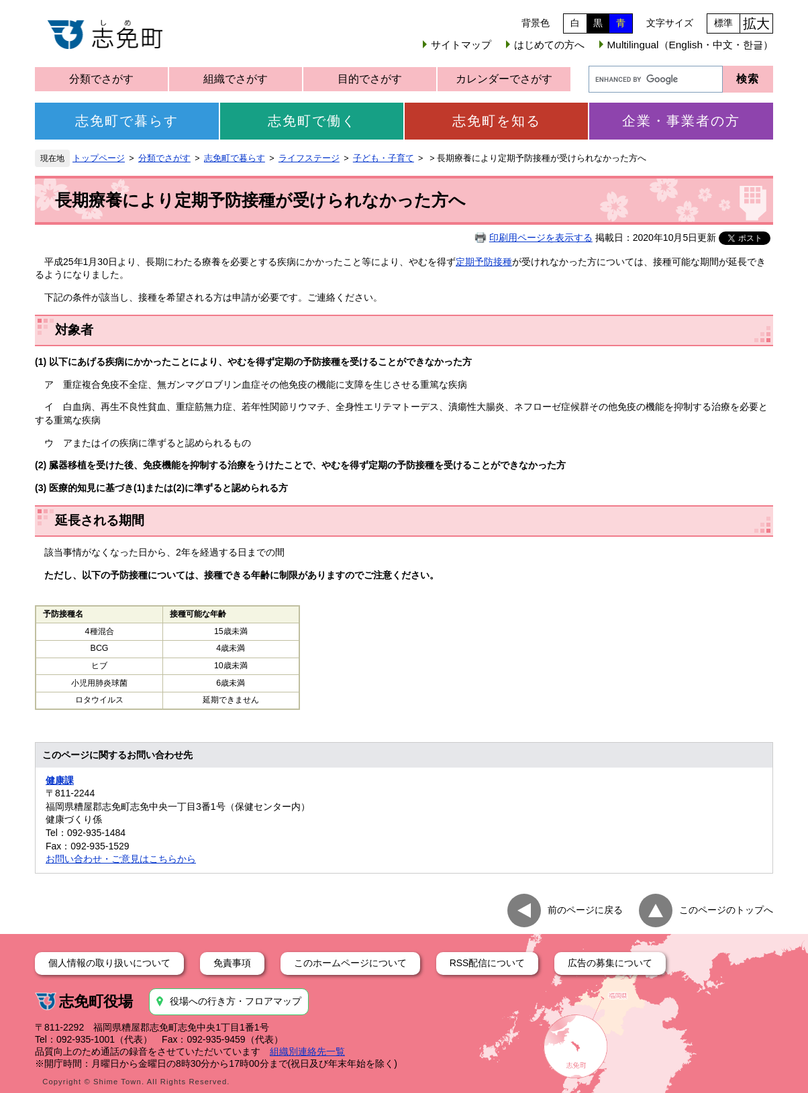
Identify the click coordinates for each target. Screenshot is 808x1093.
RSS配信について (487, 962)
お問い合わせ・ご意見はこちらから (121, 858)
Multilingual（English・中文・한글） (690, 44)
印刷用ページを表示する (541, 237)
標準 (723, 22)
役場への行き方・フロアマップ (235, 1001)
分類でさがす (101, 79)
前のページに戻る (585, 909)
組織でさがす (235, 79)
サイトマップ (461, 44)
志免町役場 (96, 1001)
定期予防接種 (484, 261)
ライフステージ (309, 158)
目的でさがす (370, 79)
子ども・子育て (383, 158)
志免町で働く (312, 120)
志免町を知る (496, 120)
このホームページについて (350, 962)
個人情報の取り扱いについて (109, 962)
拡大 (756, 23)
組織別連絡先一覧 (307, 1051)
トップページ (98, 158)
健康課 (60, 780)
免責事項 (232, 962)
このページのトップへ (726, 909)
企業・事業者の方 (681, 120)
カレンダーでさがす (504, 79)
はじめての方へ (549, 44)
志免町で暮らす (127, 120)
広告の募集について (610, 962)
